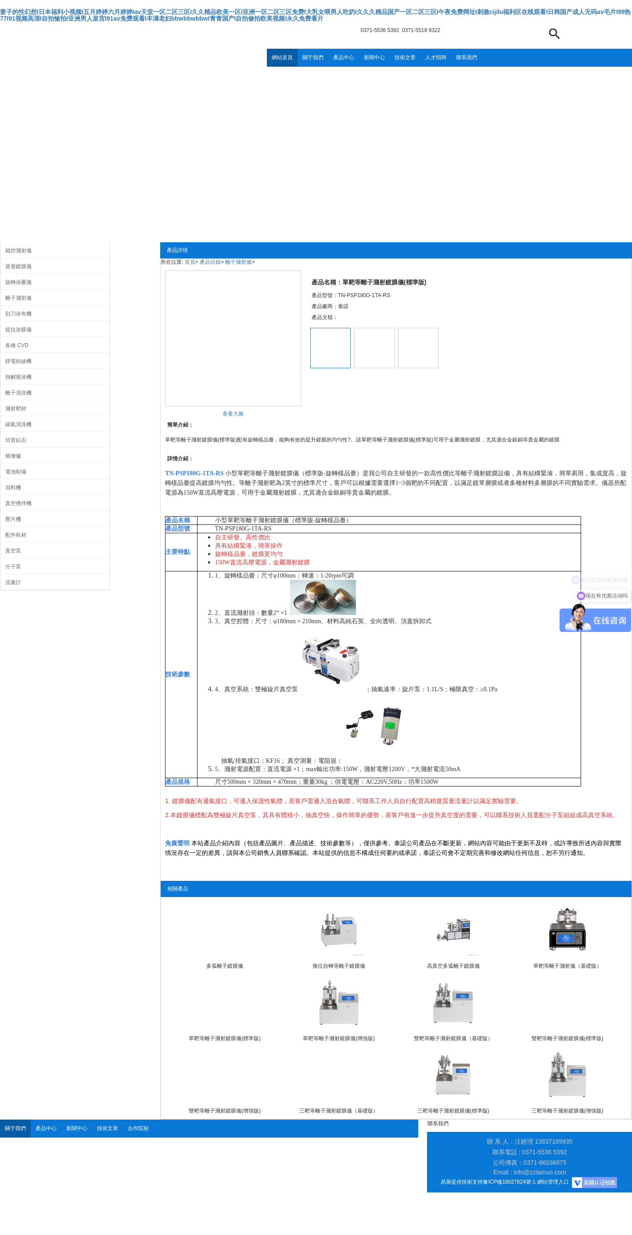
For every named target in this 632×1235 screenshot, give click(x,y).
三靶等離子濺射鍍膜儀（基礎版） (338, 1111)
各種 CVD (17, 345)
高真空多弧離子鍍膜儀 (453, 966)
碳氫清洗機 (18, 424)
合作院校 (138, 1128)
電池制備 (15, 472)
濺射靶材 (15, 409)
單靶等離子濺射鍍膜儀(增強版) (339, 1038)
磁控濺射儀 (18, 251)
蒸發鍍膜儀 (18, 266)
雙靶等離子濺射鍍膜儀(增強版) (225, 1111)
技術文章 (405, 57)
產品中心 (343, 57)
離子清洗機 (18, 393)
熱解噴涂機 (18, 377)
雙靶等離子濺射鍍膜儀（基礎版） (453, 1038)
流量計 (13, 582)
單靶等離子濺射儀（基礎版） (567, 966)
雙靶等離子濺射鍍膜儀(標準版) (567, 1038)
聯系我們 (466, 57)
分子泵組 (557, 815)
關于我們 (312, 57)
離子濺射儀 (18, 298)
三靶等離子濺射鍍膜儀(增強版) (567, 1111)
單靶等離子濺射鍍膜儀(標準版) (225, 1038)
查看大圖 (233, 414)
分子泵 (13, 567)
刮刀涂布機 (18, 314)
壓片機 (13, 519)
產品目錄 (210, 262)
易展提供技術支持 (462, 1182)
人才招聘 (435, 57)
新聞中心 (374, 57)
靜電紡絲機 (18, 361)
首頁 (190, 262)
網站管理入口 (553, 1182)
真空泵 (13, 551)
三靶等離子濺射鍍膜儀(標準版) (453, 1111)
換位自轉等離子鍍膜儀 (338, 966)
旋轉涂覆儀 (18, 282)
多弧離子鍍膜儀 (224, 966)
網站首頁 (282, 57)
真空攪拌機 (18, 503)
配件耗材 (15, 535)
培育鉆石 (15, 440)
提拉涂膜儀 (18, 330)
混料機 (13, 488)
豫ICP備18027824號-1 (509, 1182)
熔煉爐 (13, 456)
